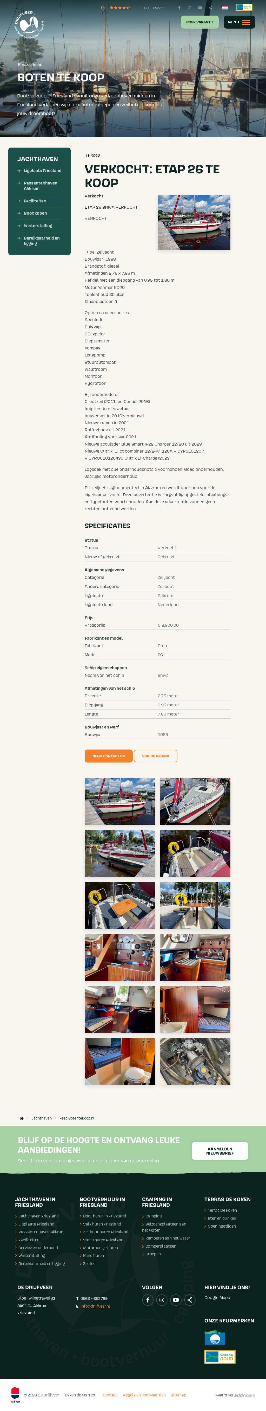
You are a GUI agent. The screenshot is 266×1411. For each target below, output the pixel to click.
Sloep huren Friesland (101, 1239)
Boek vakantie (200, 22)
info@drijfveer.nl (95, 1306)
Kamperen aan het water (166, 1238)
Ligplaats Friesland (43, 171)
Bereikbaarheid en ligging (42, 241)
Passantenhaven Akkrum (40, 186)
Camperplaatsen (159, 1246)
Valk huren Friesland (100, 1224)
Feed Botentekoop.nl (76, 1118)
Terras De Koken (220, 1210)
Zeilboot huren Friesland (104, 1231)
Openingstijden (220, 1226)
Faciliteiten (35, 201)
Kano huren (92, 1255)
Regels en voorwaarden (144, 1394)
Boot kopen (35, 213)
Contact (110, 1394)
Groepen (151, 1253)
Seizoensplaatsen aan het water (164, 1227)
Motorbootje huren (99, 1247)
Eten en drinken (220, 1218)
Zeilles (87, 1263)
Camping (152, 1215)
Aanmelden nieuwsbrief (220, 1151)
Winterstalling (38, 226)
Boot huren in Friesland (103, 1215)
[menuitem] (197, 22)
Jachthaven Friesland (37, 1215)
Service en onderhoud (36, 1247)
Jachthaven (37, 159)
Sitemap (178, 1394)
